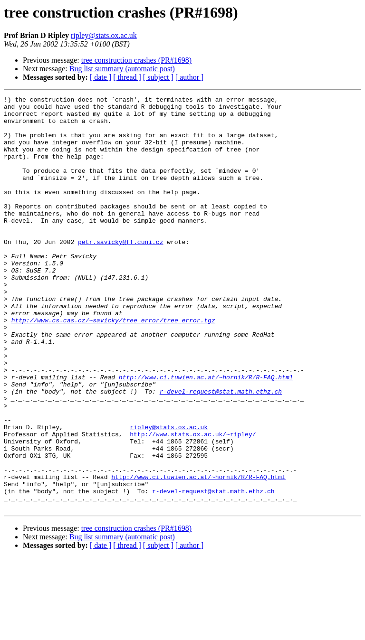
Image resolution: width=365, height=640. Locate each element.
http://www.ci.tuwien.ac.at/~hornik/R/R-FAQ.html (206, 434)
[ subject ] (158, 77)
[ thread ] (127, 77)
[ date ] (100, 77)
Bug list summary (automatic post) (122, 69)
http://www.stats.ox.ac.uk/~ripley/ (193, 502)
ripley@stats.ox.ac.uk (104, 35)
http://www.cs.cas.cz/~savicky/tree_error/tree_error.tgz (113, 365)
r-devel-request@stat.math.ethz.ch (221, 451)
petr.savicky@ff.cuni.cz (120, 271)
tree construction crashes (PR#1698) (136, 60)
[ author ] (189, 77)
